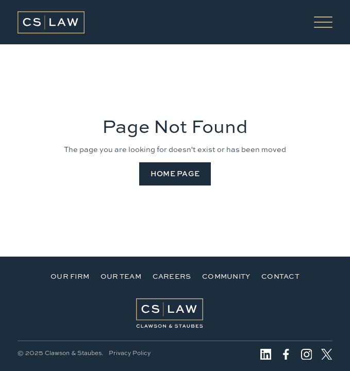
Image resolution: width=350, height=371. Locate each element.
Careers (172, 276)
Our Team (121, 276)
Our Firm (70, 276)
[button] (323, 22)
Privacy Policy (130, 353)
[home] (51, 22)
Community (226, 276)
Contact (280, 276)
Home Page (175, 173)
